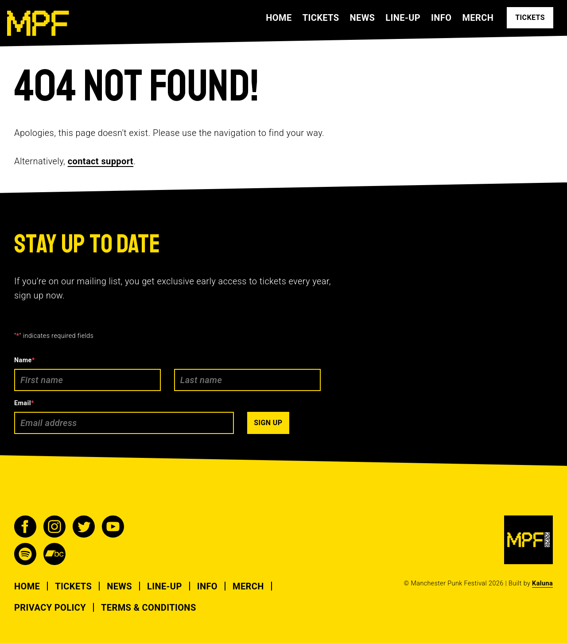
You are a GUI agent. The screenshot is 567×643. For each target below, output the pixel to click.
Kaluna (542, 583)
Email (24, 403)
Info (441, 17)
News (362, 17)
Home (278, 17)
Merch (477, 17)
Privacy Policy (50, 607)
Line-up (402, 17)
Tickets (321, 17)
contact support (100, 161)
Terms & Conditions (148, 607)
